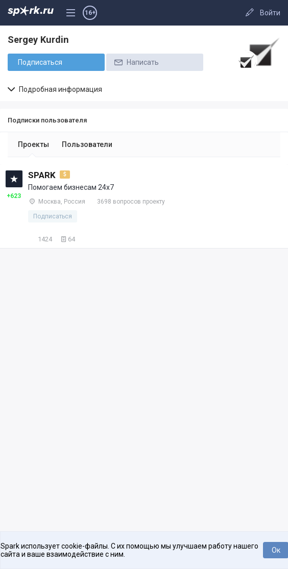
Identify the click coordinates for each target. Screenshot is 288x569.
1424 (40, 239)
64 (67, 239)
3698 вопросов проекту (131, 201)
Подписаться (40, 62)
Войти (270, 13)
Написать (136, 62)
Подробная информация (55, 89)
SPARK (42, 175)
